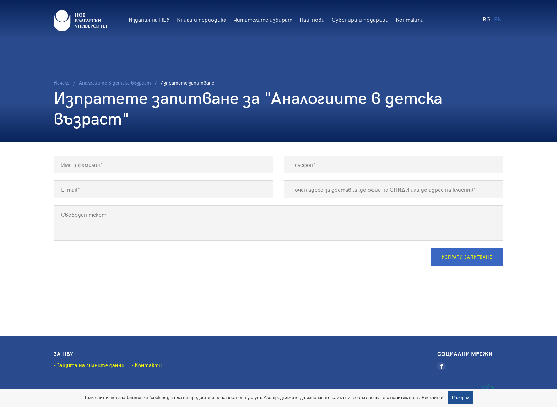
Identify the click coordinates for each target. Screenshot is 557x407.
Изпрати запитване (467, 257)
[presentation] (108, 262)
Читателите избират (262, 19)
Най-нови (312, 19)
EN (498, 19)
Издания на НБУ (149, 19)
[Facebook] (441, 366)
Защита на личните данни (90, 365)
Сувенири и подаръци (360, 19)
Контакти (410, 19)
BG (487, 19)
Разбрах (461, 397)
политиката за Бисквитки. (417, 397)
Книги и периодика (201, 19)
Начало (62, 82)
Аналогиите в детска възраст (115, 82)
